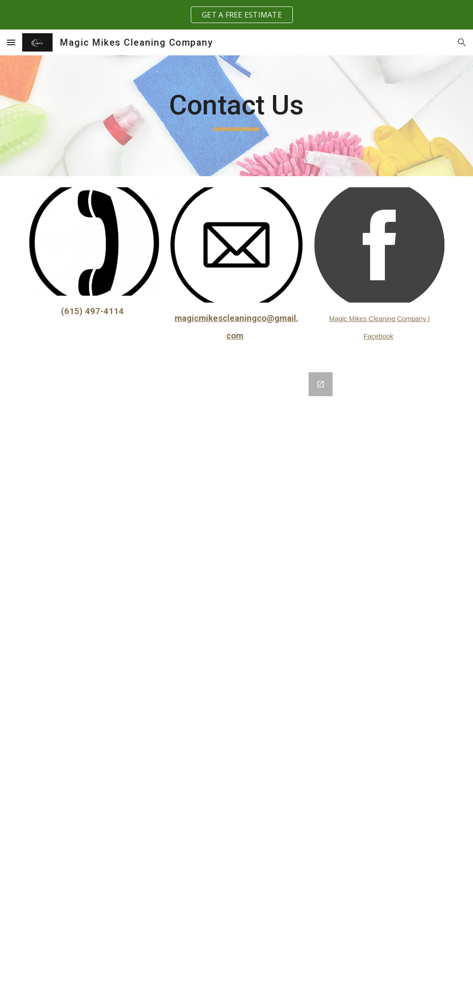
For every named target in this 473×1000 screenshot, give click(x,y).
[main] (236, 109)
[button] (11, 42)
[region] (236, 15)
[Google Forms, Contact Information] (237, 680)
